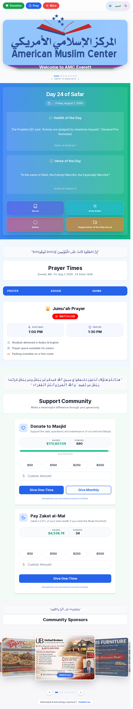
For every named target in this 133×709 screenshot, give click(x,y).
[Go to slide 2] (61, 76)
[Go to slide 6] (71, 76)
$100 (53, 465)
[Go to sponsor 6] (69, 692)
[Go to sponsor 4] (64, 692)
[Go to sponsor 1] (56, 692)
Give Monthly (88, 490)
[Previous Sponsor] (49, 692)
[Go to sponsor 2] (59, 692)
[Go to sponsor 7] (72, 692)
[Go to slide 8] (76, 76)
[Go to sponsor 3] (62, 692)
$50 (30, 465)
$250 (77, 465)
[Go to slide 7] (73, 76)
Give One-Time (41, 490)
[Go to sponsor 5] (67, 692)
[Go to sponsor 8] (74, 692)
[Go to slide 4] (66, 76)
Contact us (84, 702)
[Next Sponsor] (81, 692)
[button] (65, 657)
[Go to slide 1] (56, 76)
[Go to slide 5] (68, 76)
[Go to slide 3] (63, 76)
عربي (118, 5)
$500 (100, 465)
